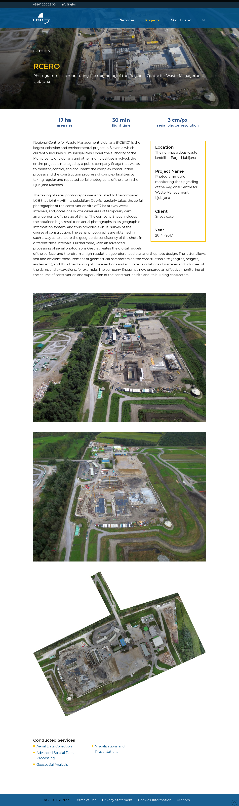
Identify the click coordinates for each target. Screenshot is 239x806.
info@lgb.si (69, 4)
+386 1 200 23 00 (44, 4)
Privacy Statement (117, 800)
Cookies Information (154, 800)
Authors (183, 800)
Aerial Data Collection (54, 746)
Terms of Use (86, 800)
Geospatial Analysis (52, 765)
